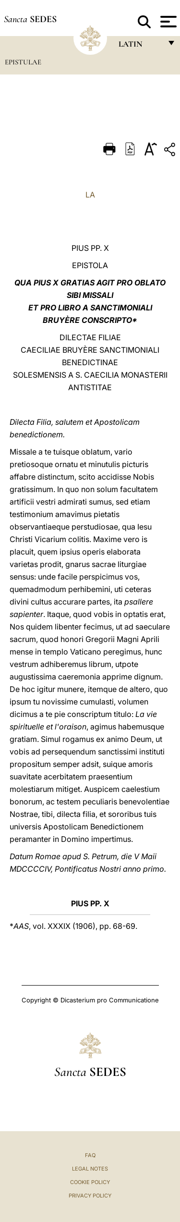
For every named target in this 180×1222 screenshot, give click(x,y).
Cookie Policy (90, 1182)
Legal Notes (90, 1168)
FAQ (90, 1155)
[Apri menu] (167, 21)
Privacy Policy (90, 1195)
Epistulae (23, 62)
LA (90, 194)
